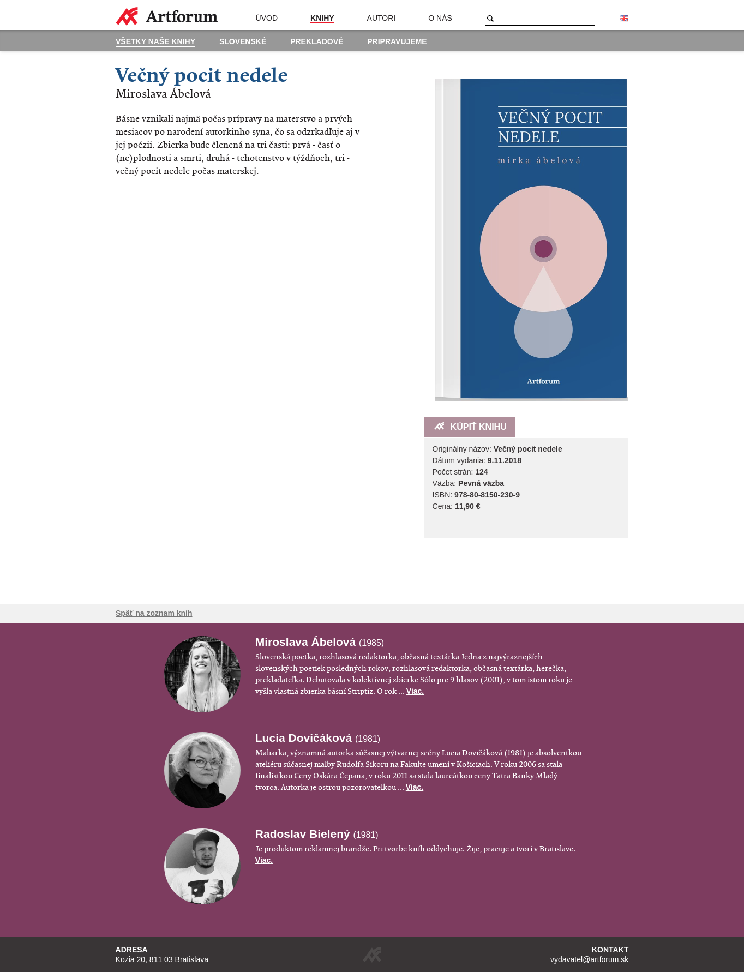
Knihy (322, 18)
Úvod (267, 18)
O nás (440, 18)
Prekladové (316, 41)
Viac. (415, 691)
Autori (381, 18)
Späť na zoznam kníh (154, 613)
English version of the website (624, 18)
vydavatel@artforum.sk (589, 959)
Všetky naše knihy (155, 41)
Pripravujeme (397, 41)
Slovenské (242, 41)
